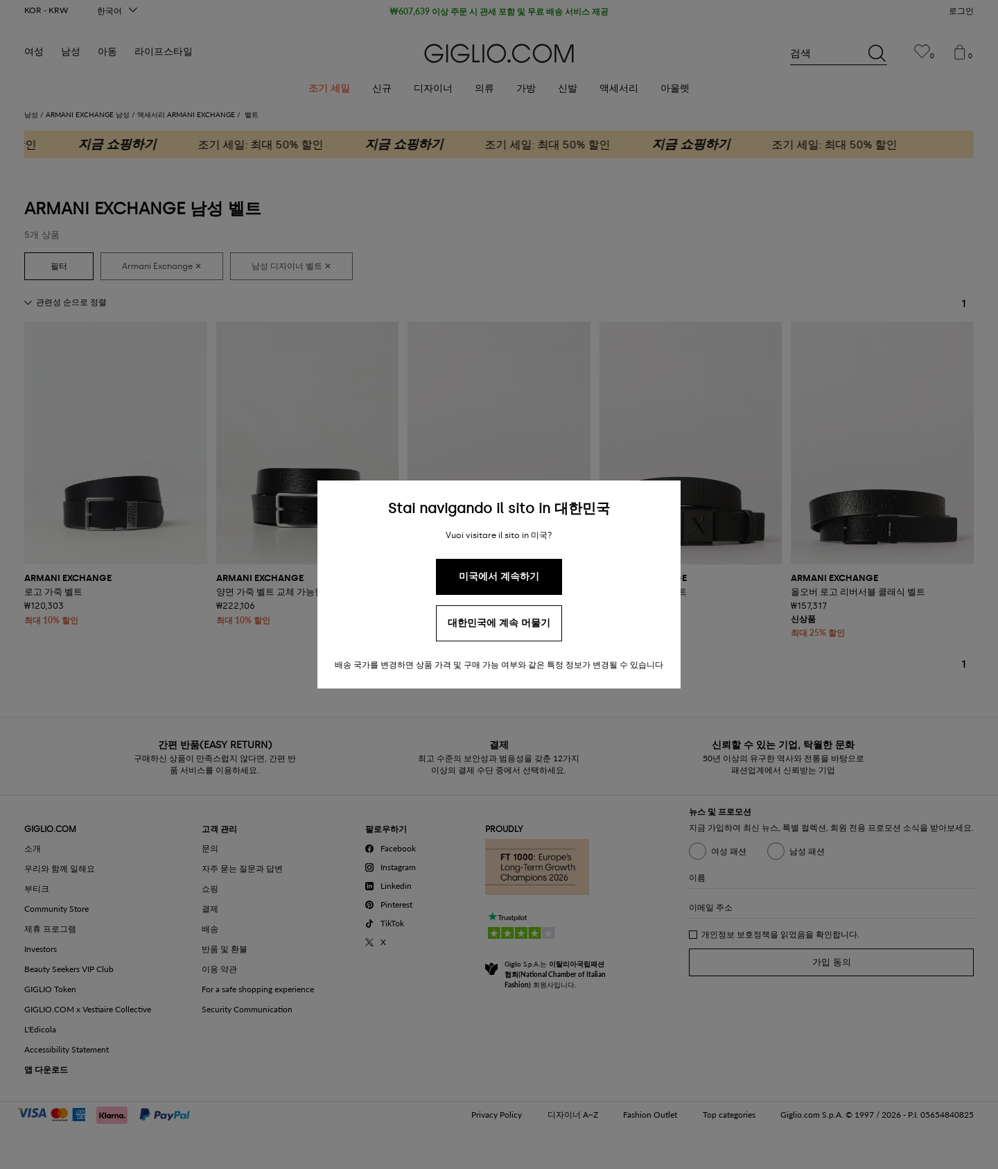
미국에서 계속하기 (499, 576)
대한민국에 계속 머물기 (499, 623)
